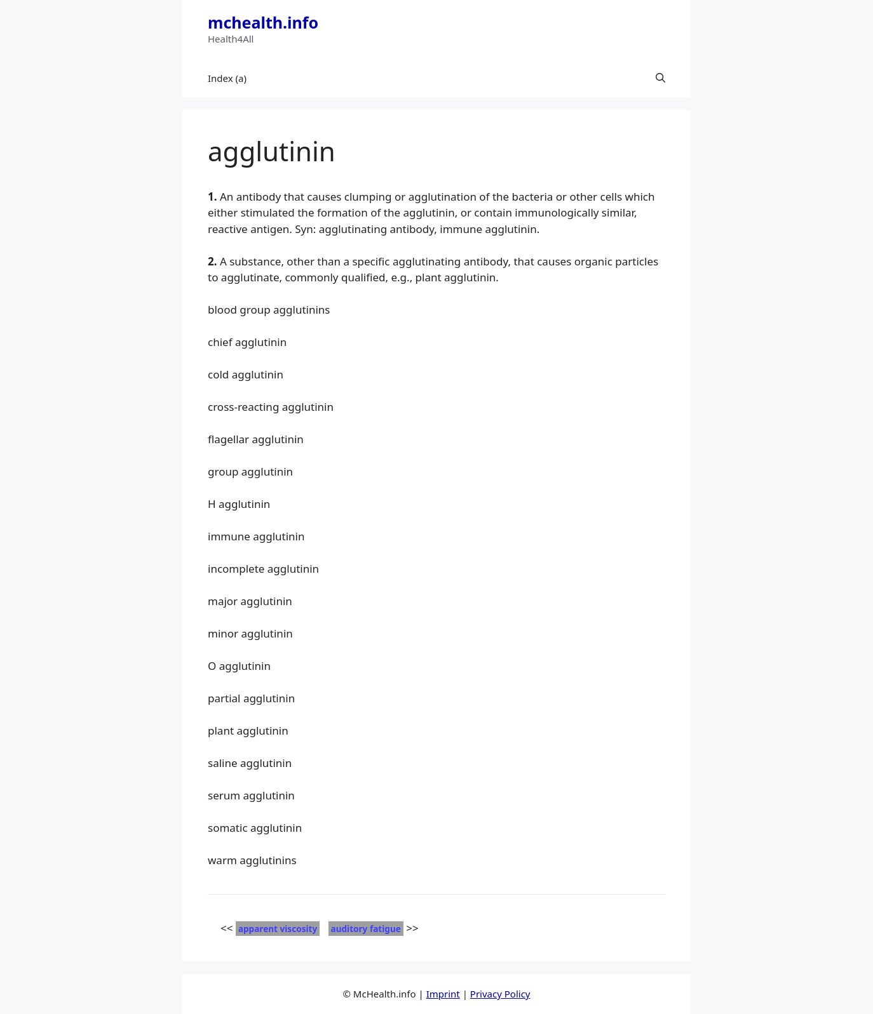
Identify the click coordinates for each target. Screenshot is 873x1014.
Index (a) (227, 78)
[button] (660, 78)
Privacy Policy (500, 993)
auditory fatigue (366, 929)
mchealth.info (263, 22)
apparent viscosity (277, 929)
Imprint (443, 993)
